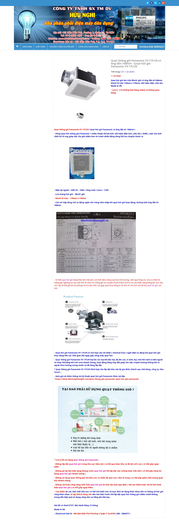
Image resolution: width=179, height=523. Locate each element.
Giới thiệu (40, 46)
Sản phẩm (27, 46)
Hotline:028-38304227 (151, 46)
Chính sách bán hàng (88, 46)
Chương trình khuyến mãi (61, 46)
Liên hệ (106, 46)
